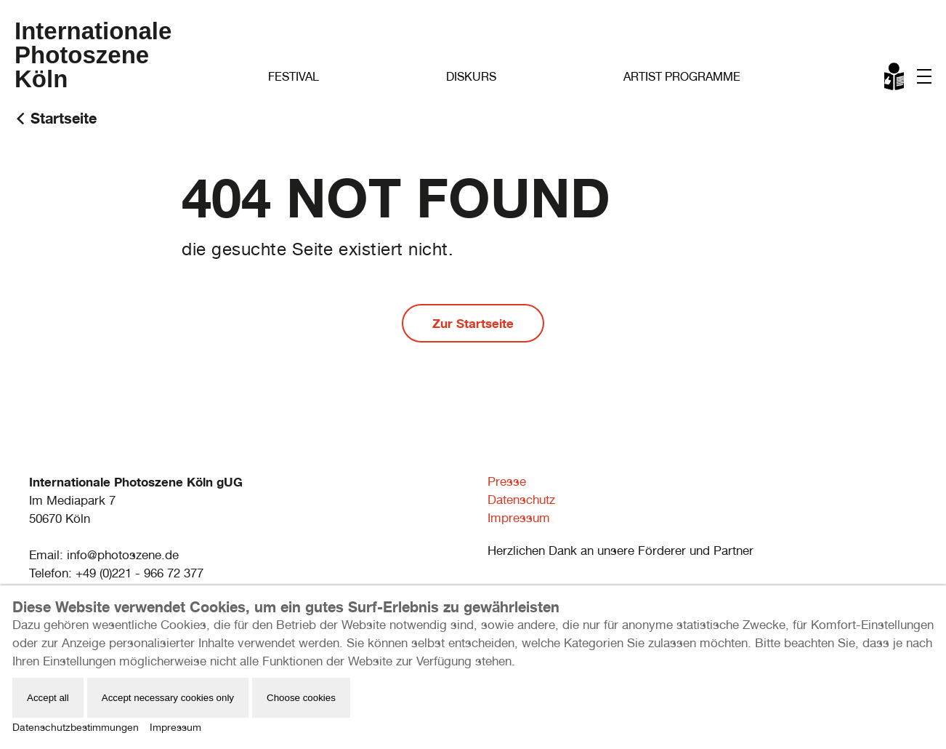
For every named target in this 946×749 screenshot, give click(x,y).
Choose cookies (301, 697)
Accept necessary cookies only (168, 697)
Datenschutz (521, 499)
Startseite (64, 118)
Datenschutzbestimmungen (75, 727)
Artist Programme (681, 77)
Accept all (48, 697)
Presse (507, 481)
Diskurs (471, 77)
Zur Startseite (473, 323)
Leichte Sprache (895, 79)
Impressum (519, 517)
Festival (293, 77)
